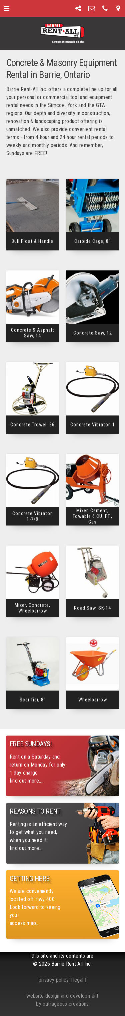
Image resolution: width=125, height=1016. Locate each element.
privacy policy (54, 980)
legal (78, 980)
